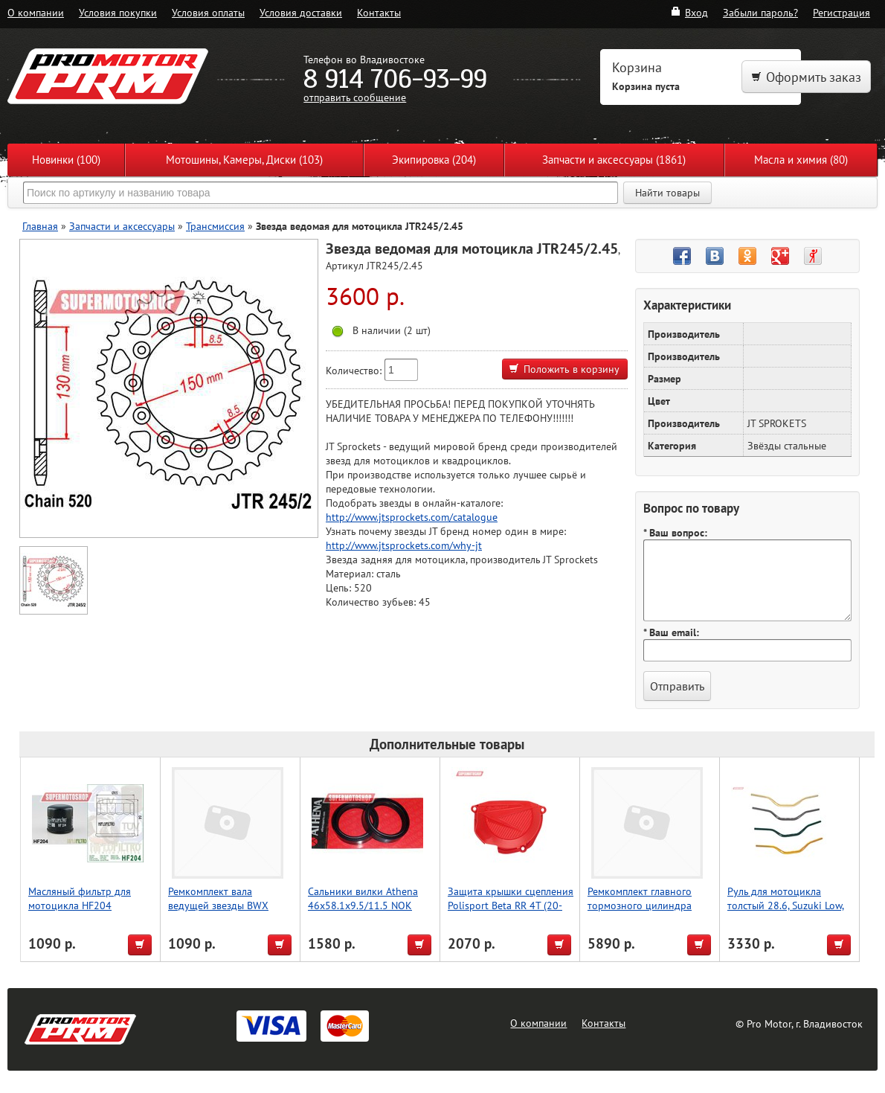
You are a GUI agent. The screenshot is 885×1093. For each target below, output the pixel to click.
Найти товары (667, 192)
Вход (689, 12)
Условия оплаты (208, 12)
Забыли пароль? (760, 12)
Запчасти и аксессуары (122, 226)
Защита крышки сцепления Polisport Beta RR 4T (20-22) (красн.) (510, 905)
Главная (40, 226)
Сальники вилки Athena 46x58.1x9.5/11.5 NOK (363, 898)
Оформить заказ (806, 77)
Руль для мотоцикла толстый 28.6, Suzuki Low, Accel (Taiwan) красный (785, 905)
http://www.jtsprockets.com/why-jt (404, 545)
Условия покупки (118, 12)
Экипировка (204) (434, 160)
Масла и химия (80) (801, 160)
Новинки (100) (66, 160)
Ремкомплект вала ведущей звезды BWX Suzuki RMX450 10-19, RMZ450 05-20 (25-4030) (226, 912)
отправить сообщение (354, 97)
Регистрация (841, 12)
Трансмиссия (215, 226)
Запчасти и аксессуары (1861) (614, 160)
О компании (35, 12)
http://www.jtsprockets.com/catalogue (412, 517)
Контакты (379, 12)
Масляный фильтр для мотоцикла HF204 (79, 898)
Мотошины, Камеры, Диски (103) (244, 160)
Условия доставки (301, 12)
